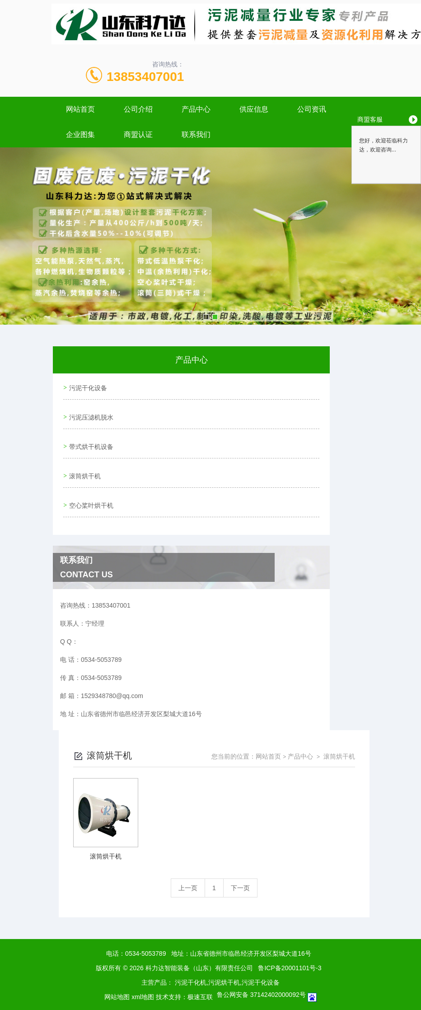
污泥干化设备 (87, 386)
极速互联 (200, 978)
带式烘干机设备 (90, 437)
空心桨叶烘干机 (90, 489)
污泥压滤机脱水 (90, 411)
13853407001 (145, 77)
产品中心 (196, 109)
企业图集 (80, 134)
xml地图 (142, 978)
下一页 (240, 869)
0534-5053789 (145, 935)
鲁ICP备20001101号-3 (289, 949)
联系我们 (196, 134)
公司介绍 (138, 109)
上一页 (187, 869)
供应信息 (253, 109)
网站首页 (80, 109)
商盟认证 (138, 134)
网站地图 (117, 978)
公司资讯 (311, 109)
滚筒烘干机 (83, 463)
